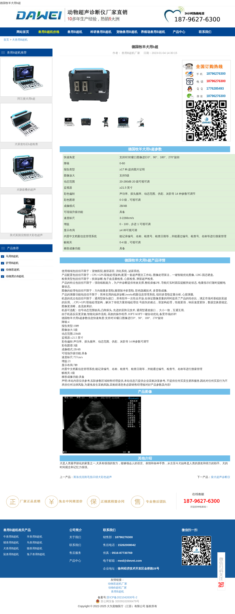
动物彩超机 (13, 269)
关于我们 (75, 537)
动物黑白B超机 (15, 276)
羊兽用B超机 (34, 536)
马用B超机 (12, 256)
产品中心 (179, 32)
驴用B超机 (12, 262)
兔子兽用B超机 (36, 554)
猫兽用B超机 (34, 548)
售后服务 (75, 552)
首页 (6, 39)
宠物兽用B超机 (126, 32)
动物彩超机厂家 (117, 583)
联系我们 (205, 32)
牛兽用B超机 (11, 536)
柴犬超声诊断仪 (220, 477)
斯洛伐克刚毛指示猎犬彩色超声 (92, 477)
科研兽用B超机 (100, 32)
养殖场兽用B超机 (153, 32)
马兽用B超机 (34, 542)
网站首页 (22, 32)
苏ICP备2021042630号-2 (122, 597)
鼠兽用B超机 (11, 554)
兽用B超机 (74, 32)
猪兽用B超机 (11, 542)
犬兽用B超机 (20, 39)
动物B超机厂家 (117, 587)
